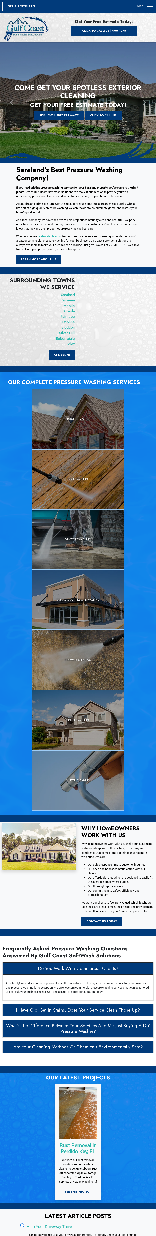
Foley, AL (87, 1199)
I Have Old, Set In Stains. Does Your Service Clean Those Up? (78, 829)
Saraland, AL (89, 1186)
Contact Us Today (101, 740)
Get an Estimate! (21, 6)
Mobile (69, 305)
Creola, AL (87, 1191)
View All (86, 1207)
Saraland (68, 294)
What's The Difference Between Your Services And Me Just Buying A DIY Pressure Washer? (78, 848)
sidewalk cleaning (50, 236)
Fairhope (68, 316)
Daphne (68, 322)
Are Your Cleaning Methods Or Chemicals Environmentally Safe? (78, 866)
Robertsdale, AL (128, 1195)
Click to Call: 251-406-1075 (104, 31)
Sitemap (20, 1199)
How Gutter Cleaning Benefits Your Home (63, 1072)
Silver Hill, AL (107, 1195)
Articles (20, 1186)
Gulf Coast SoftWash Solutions (32, 1230)
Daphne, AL (121, 1191)
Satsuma (68, 300)
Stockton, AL (89, 1195)
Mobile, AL (124, 1186)
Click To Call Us (103, 115)
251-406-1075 (99, 1164)
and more (62, 355)
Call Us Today (98, 1125)
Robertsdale (65, 338)
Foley (71, 344)
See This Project (78, 1011)
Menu (145, 6)
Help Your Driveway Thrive (50, 1045)
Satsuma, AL (108, 1186)
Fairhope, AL (104, 1191)
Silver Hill (67, 333)
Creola (69, 311)
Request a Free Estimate (59, 115)
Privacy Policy (24, 1191)
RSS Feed (21, 1203)
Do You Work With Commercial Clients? (78, 787)
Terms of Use (23, 1195)
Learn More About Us (38, 259)
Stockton (68, 327)
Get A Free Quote (60, 1125)
